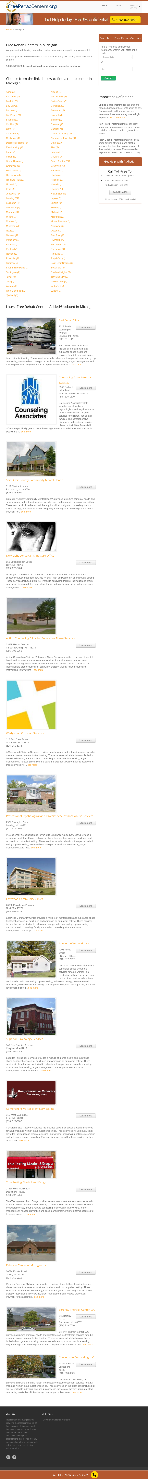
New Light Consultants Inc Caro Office (30, 555)
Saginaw (12, 263)
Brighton (12, 119)
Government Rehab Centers (56, 1419)
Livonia (56, 203)
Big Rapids (13, 115)
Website (66, 383)
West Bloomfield (16, 291)
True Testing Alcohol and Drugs (26, 1182)
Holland (11, 184)
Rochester (58, 249)
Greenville (58, 166)
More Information (118, 117)
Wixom (56, 291)
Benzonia (57, 106)
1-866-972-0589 (14, 66)
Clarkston (12, 133)
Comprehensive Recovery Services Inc (30, 1108)
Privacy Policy (12, 1448)
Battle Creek (59, 101)
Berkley (11, 110)
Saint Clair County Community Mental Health (34, 480)
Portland (12, 249)
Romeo (11, 254)
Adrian (11, 92)
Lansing (12, 198)
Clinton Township (61, 133)
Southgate (13, 272)
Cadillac (12, 124)
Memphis (12, 212)
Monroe (11, 221)
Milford (11, 217)
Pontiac (11, 244)
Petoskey (12, 240)
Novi (10, 230)
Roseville (12, 258)
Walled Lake (59, 281)
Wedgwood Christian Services (25, 733)
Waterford (57, 286)
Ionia (10, 189)
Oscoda (56, 230)
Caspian (57, 129)
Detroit (56, 143)
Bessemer (58, 110)
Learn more (85, 327)
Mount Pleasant (60, 221)
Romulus (57, 254)
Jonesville (13, 193)
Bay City (12, 106)
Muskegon (13, 226)
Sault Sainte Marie (17, 267)
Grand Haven (14, 161)
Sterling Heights (61, 272)
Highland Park (15, 180)
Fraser (11, 152)
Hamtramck (13, 170)
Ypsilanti (12, 295)
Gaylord (56, 156)
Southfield (58, 267)
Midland (56, 212)
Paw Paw (57, 235)
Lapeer (56, 198)
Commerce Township (63, 138)
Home (9, 29)
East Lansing (14, 147)
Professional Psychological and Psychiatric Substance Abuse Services (49, 816)
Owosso (12, 235)
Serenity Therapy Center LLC (77, 1309)
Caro (10, 129)
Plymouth (57, 240)
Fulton (11, 156)
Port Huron (58, 244)
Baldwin (12, 101)
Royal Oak (58, 258)
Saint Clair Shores (62, 263)
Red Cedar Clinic (69, 320)
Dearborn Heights (17, 143)
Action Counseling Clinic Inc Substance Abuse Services (40, 638)
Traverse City (59, 277)
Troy (10, 281)
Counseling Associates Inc (75, 377)
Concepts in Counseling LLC (76, 1357)
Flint (55, 147)
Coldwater (13, 138)
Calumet (57, 124)
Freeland (57, 152)
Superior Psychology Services (24, 1038)
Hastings (57, 175)
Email (61, 383)
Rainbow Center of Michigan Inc (26, 1265)
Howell (56, 184)
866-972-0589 (120, 192)
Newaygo (57, 226)
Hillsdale (57, 180)
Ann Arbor (13, 96)
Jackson (57, 189)
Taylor (11, 277)
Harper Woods (15, 175)
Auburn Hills (59, 96)
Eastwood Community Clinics (24, 898)
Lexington (13, 203)
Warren (11, 286)
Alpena (56, 92)
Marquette (13, 207)
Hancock (57, 170)
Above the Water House (74, 943)
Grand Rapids (60, 161)
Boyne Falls (58, 115)
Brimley (56, 119)
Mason (56, 207)
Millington (57, 217)
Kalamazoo (58, 193)
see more (77, 364)
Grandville (13, 166)
